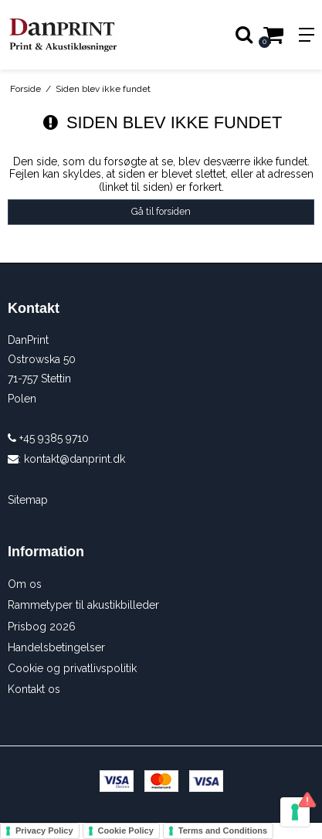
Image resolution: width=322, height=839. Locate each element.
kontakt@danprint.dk (74, 459)
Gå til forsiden (161, 211)
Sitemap (28, 500)
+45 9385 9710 (48, 438)
